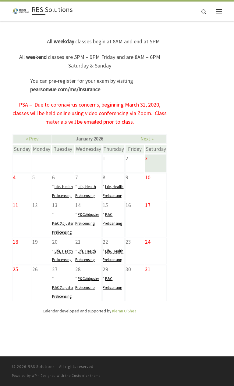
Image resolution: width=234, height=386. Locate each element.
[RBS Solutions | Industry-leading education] (21, 10)
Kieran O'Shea (124, 311)
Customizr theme (86, 375)
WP (34, 375)
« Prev (32, 139)
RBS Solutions (41, 366)
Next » (147, 139)
